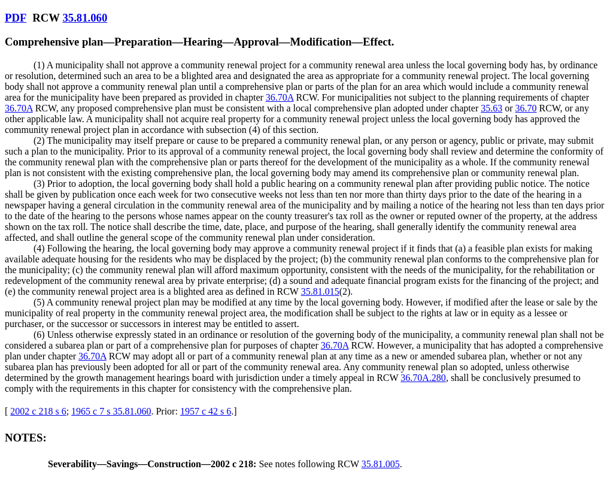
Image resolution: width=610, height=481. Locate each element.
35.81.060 (84, 17)
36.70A (280, 97)
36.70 (526, 108)
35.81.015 (320, 291)
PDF (15, 17)
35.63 (491, 108)
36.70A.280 (423, 378)
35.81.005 (381, 464)
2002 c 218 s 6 (38, 411)
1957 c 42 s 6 (205, 411)
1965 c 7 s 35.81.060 (111, 411)
